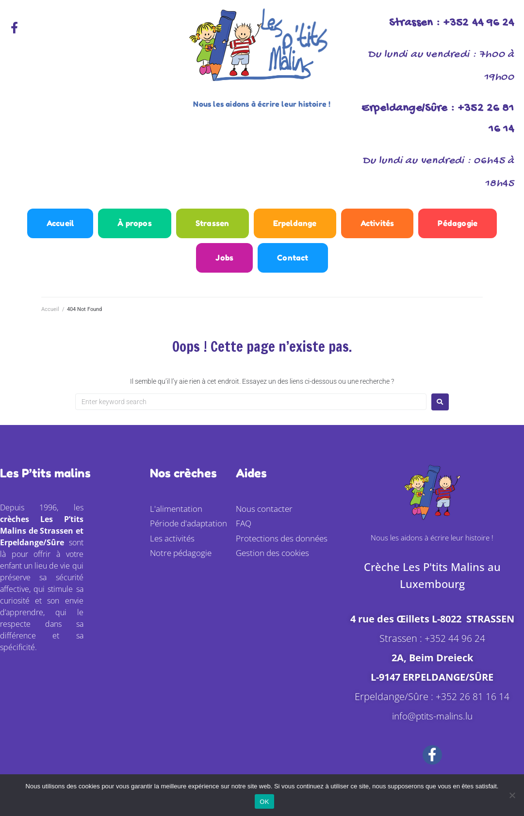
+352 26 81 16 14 (472, 702)
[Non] (512, 795)
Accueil (50, 316)
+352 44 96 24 (455, 644)
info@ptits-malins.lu (432, 722)
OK (264, 801)
